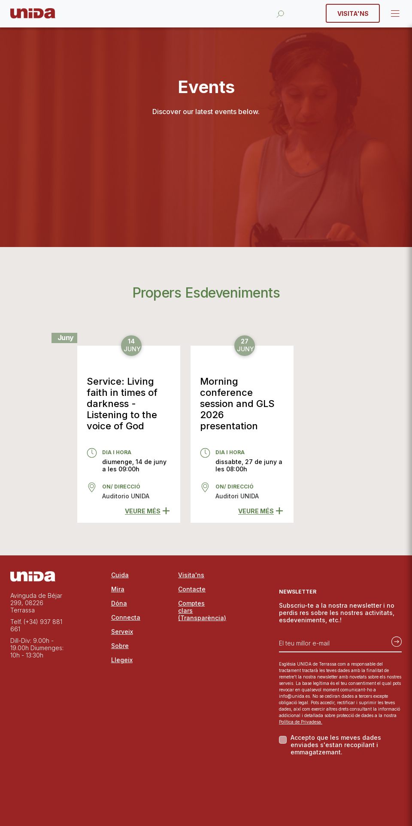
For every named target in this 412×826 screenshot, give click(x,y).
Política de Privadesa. (300, 721)
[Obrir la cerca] (280, 13)
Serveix (122, 631)
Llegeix (122, 659)
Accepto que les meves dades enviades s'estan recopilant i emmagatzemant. (336, 745)
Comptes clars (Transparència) (198, 610)
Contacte (192, 589)
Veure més (147, 511)
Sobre (120, 645)
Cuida (120, 575)
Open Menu (394, 14)
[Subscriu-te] (394, 640)
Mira (117, 589)
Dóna (119, 603)
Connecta (125, 617)
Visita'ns (353, 13)
